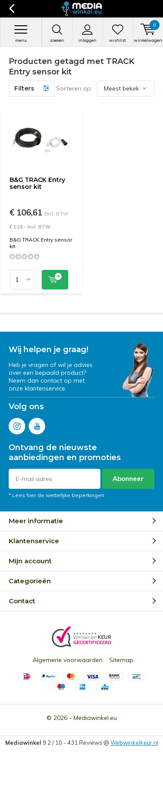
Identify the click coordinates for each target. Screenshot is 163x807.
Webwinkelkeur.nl (134, 742)
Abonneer (128, 478)
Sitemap (121, 660)
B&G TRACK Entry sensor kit (37, 183)
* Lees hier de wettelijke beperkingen (56, 495)
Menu (20, 33)
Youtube (37, 424)
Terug (11, 8)
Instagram (17, 424)
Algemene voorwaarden (68, 660)
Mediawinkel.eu (95, 718)
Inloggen (88, 33)
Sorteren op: (74, 88)
